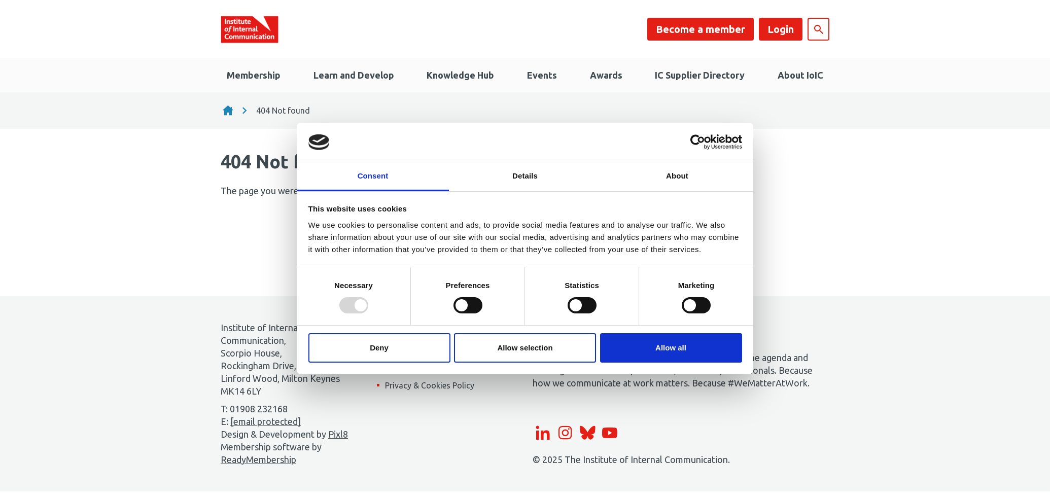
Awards (606, 75)
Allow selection (524, 347)
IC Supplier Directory (700, 75)
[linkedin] (543, 432)
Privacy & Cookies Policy (429, 385)
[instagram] (565, 432)
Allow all (670, 347)
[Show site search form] (818, 29)
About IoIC (800, 75)
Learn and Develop (353, 75)
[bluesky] (587, 432)
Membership (254, 75)
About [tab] (677, 175)
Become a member (700, 29)
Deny (379, 347)
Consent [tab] (373, 175)
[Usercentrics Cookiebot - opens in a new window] (697, 142)
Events (542, 75)
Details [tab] (525, 175)
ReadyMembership (258, 459)
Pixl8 (338, 434)
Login (780, 29)
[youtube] (610, 432)
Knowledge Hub (460, 75)
